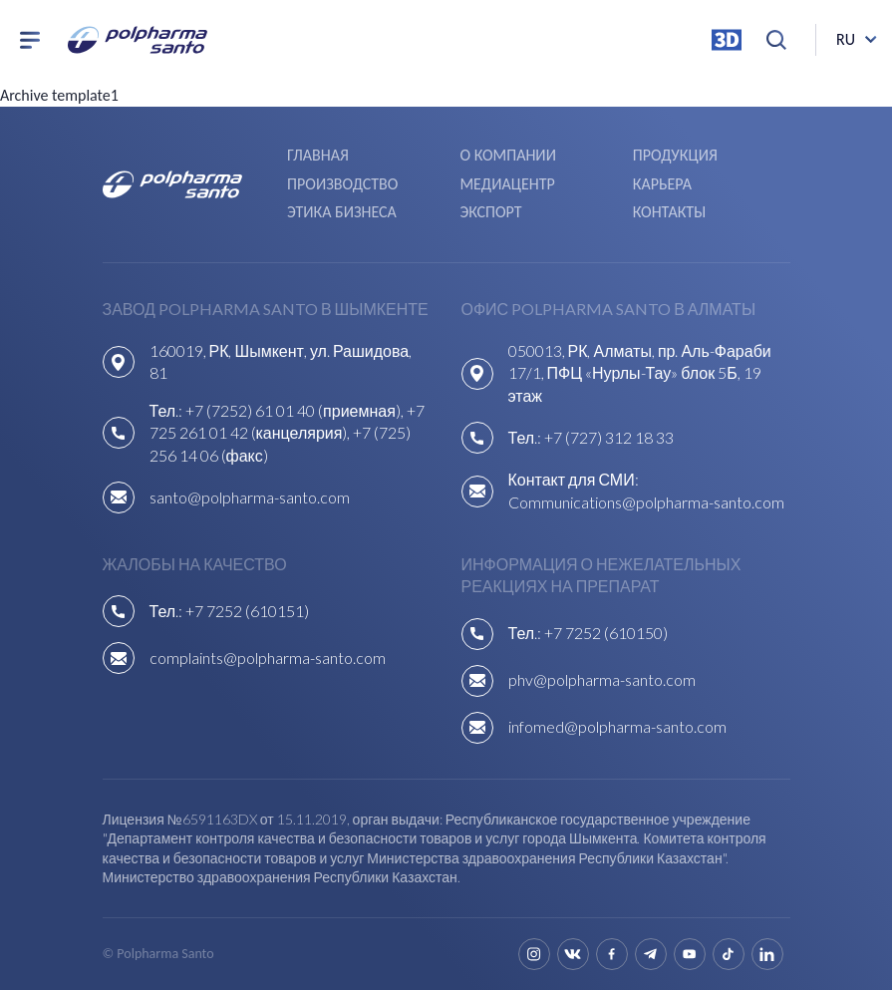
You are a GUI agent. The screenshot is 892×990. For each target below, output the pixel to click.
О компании (507, 155)
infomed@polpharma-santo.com (617, 726)
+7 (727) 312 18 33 (609, 437)
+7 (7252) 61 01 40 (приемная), (296, 410)
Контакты (669, 211)
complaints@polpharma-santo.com (267, 657)
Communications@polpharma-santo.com (646, 502)
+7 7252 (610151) (247, 610)
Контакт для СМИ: (573, 479)
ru (845, 39)
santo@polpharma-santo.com (249, 497)
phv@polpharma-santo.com (602, 679)
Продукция (675, 155)
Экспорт (490, 211)
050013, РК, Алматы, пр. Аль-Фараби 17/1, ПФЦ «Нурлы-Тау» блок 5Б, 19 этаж (639, 373)
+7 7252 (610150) (606, 632)
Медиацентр (506, 183)
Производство (342, 183)
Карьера (662, 183)
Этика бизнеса (342, 211)
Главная (318, 155)
